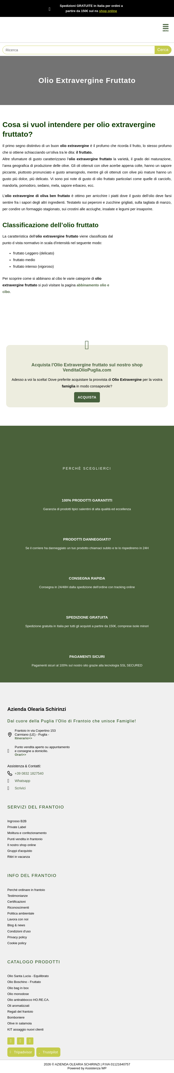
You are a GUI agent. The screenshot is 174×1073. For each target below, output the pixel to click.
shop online (108, 11)
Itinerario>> (23, 738)
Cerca (162, 50)
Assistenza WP (96, 1068)
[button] (166, 28)
